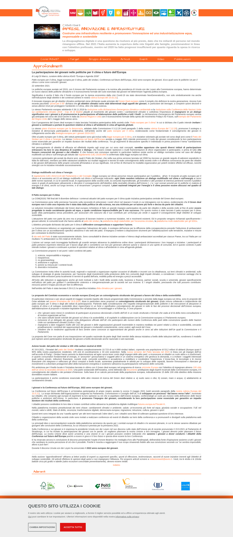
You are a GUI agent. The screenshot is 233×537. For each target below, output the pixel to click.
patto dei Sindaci (66, 349)
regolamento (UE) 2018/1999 (92, 154)
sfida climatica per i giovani (109, 288)
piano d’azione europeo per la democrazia (62, 128)
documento (132, 370)
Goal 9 (76, 25)
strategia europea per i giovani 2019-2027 (75, 133)
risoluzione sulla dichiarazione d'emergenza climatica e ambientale (119, 109)
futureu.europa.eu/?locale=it (151, 404)
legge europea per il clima (119, 137)
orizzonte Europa (150, 367)
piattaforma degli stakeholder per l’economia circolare (128, 221)
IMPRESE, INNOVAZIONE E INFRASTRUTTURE (103, 29)
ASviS (68, 25)
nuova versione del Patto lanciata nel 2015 (148, 352)
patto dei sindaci (91, 221)
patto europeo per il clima (120, 131)
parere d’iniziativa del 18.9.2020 (65, 301)
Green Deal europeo (128, 101)
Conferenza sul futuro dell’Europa (89, 139)
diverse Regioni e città (90, 116)
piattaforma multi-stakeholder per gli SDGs (177, 221)
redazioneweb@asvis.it (161, 459)
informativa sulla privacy (127, 517)
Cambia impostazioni (51, 528)
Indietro (116, 465)
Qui (30, 517)
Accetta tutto (105, 528)
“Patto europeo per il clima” (143, 122)
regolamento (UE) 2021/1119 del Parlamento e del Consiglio (63, 176)
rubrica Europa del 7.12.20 (163, 128)
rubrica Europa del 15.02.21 (103, 97)
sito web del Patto (41, 236)
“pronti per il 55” (57, 103)
